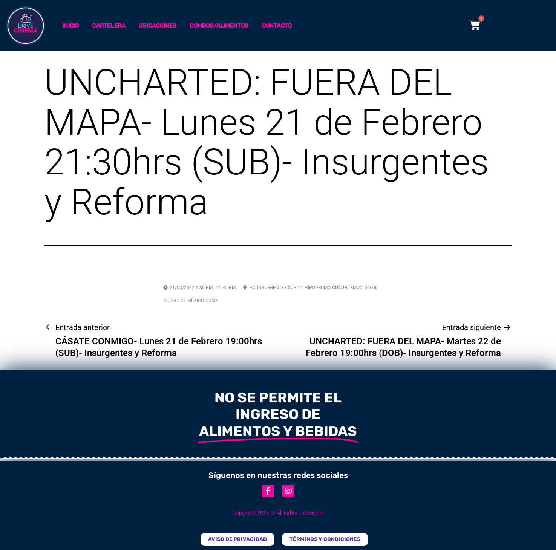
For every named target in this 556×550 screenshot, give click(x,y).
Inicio (70, 25)
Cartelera (108, 25)
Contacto (277, 25)
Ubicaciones (157, 25)
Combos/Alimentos (219, 25)
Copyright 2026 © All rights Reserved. (278, 513)
